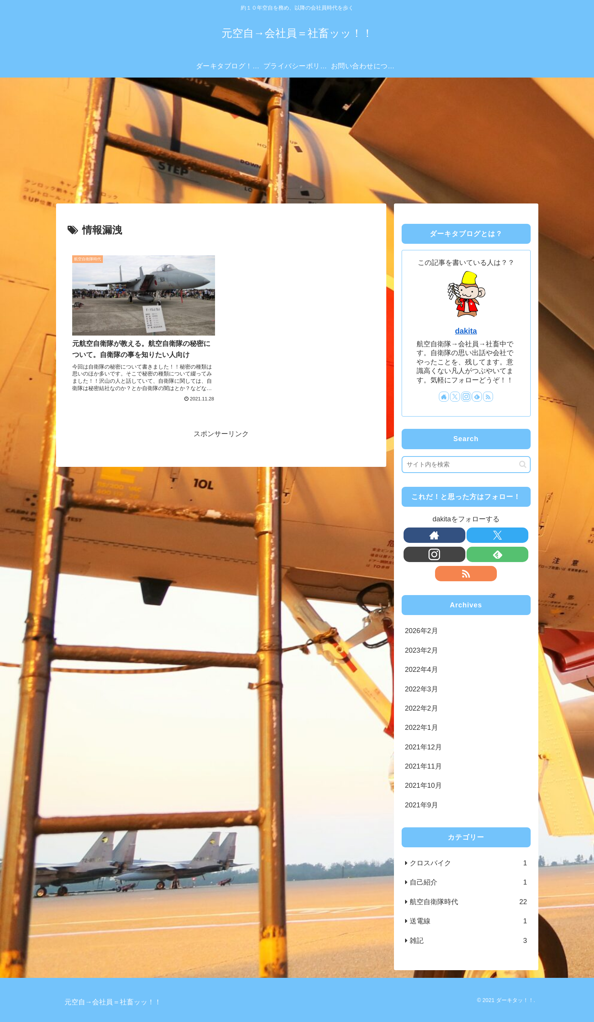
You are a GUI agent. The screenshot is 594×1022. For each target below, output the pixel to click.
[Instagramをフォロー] (466, 397)
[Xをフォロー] (455, 397)
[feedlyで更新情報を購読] (477, 397)
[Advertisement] (297, 140)
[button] (522, 464)
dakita (466, 331)
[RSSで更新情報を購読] (488, 397)
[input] (466, 464)
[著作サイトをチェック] (444, 397)
